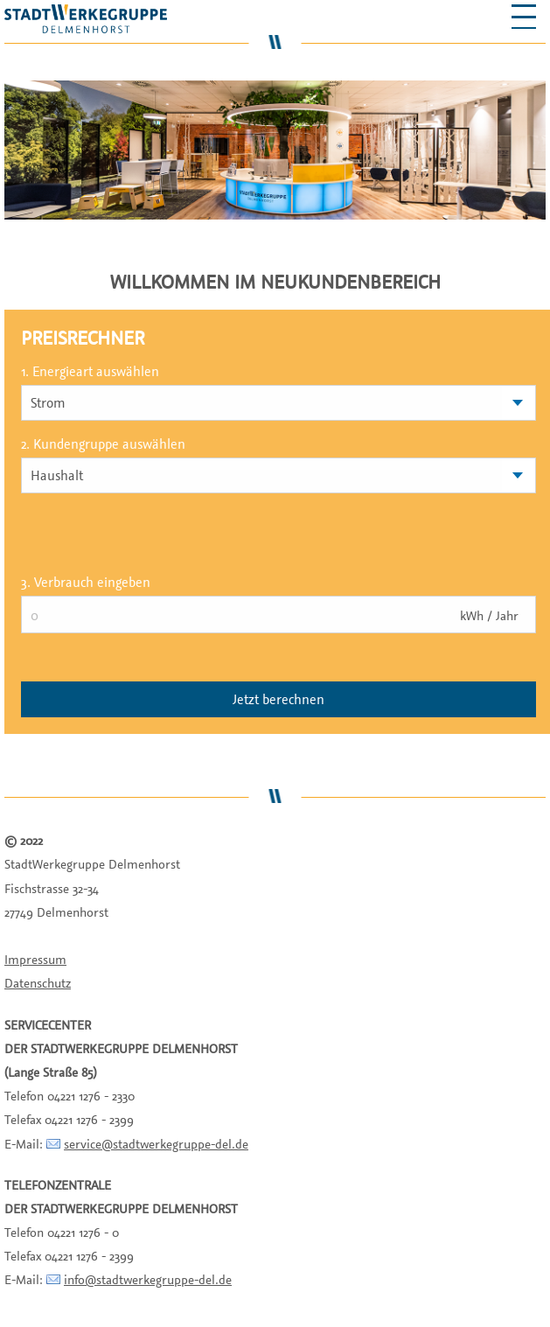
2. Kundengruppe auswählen (103, 443)
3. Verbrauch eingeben (85, 581)
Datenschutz (37, 982)
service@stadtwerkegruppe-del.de (156, 1143)
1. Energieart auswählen (90, 371)
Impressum (35, 959)
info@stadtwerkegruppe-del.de (148, 1279)
